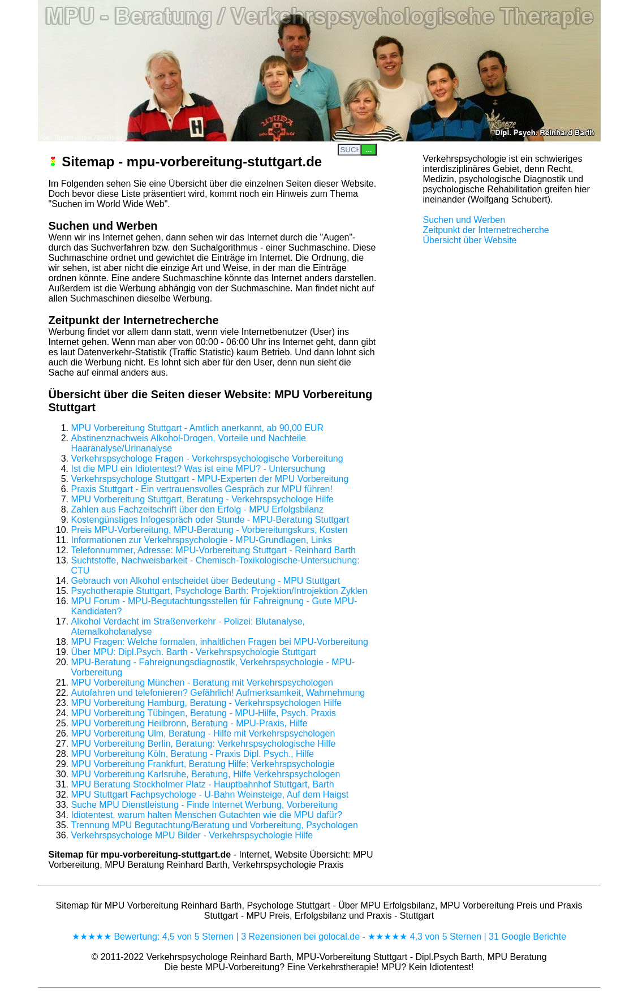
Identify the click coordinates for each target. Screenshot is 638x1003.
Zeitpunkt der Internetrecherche (486, 230)
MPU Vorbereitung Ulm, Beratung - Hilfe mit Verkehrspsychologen (203, 733)
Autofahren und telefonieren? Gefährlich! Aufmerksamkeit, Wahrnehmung (218, 693)
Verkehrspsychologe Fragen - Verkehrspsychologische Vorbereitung (207, 458)
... (368, 149)
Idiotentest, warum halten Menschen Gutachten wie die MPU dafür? (206, 815)
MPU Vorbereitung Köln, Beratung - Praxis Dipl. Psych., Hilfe (192, 754)
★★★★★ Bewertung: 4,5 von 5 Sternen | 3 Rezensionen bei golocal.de (216, 936)
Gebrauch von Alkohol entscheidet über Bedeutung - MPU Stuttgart (205, 581)
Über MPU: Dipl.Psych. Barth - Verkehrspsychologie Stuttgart (193, 652)
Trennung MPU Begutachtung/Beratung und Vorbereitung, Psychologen (214, 825)
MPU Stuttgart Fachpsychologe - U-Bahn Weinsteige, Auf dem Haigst (210, 794)
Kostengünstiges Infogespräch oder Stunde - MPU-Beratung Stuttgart (210, 519)
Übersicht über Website (470, 240)
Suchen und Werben (464, 220)
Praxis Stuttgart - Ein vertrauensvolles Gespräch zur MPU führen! (202, 489)
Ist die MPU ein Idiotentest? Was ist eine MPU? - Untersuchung (198, 468)
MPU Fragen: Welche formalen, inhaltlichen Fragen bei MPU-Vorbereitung (219, 642)
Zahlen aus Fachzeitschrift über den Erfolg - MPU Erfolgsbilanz (197, 509)
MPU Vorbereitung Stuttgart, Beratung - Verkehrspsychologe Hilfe (202, 499)
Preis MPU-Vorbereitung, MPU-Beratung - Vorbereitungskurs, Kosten (209, 530)
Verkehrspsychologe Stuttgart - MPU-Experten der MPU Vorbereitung (210, 479)
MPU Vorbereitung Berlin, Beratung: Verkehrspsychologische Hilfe (203, 743)
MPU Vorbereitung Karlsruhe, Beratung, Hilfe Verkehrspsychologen (205, 774)
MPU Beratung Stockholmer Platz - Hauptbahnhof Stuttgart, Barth (202, 784)
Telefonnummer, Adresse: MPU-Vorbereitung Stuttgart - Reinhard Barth (213, 550)
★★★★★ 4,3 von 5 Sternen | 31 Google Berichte (467, 936)
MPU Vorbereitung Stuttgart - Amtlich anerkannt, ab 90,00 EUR (197, 428)
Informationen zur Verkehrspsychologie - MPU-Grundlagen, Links (202, 540)
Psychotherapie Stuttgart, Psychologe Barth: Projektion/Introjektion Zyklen (219, 591)
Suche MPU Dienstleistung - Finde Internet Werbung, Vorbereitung (204, 805)
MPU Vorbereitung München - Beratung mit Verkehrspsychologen (202, 682)
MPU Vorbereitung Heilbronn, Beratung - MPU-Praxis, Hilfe (189, 723)
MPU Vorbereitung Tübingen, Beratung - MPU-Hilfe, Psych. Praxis (203, 713)
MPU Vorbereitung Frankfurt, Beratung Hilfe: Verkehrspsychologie (203, 764)
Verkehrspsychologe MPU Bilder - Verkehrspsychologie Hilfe (192, 835)
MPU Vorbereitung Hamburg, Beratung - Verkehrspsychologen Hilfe (206, 703)
